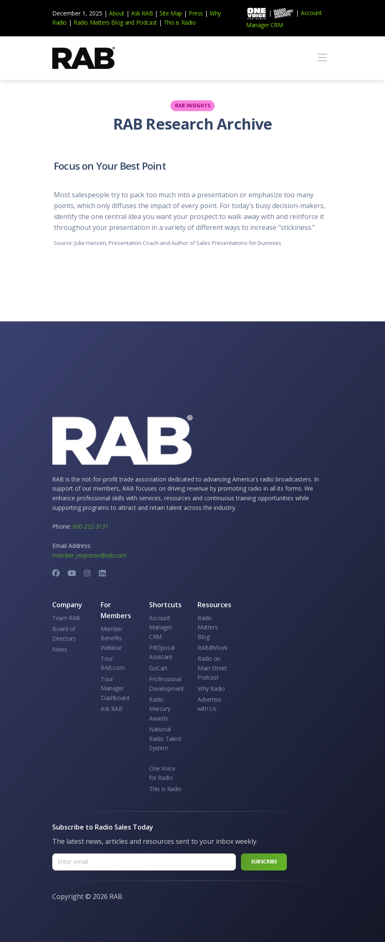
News (59, 649)
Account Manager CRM (160, 627)
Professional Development (166, 683)
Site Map (171, 13)
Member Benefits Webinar (112, 638)
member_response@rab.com (89, 555)
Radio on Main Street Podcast (212, 667)
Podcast (146, 22)
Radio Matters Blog (98, 22)
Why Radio (211, 688)
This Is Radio (165, 789)
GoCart (158, 668)
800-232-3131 (90, 526)
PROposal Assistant (162, 652)
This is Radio (180, 22)
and (129, 22)
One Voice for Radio (162, 773)
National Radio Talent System (165, 738)
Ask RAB (142, 13)
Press (196, 13)
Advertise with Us (209, 704)
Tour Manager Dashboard (115, 688)
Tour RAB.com (112, 663)
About (116, 13)
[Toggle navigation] (322, 58)
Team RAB (66, 618)
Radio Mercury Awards (159, 708)
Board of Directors (64, 633)
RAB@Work (213, 648)
